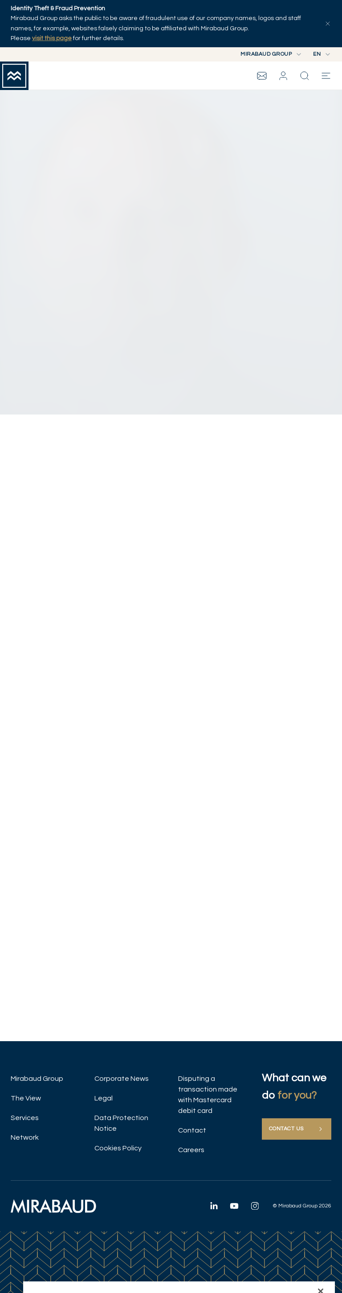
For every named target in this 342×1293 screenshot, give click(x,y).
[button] (283, 75)
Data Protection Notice (121, 1123)
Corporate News (121, 1078)
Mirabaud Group (37, 1078)
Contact (192, 1130)
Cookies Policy (118, 1148)
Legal (103, 1098)
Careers (191, 1149)
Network (25, 1137)
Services (25, 1117)
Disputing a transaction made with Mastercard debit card (207, 1094)
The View (26, 1098)
